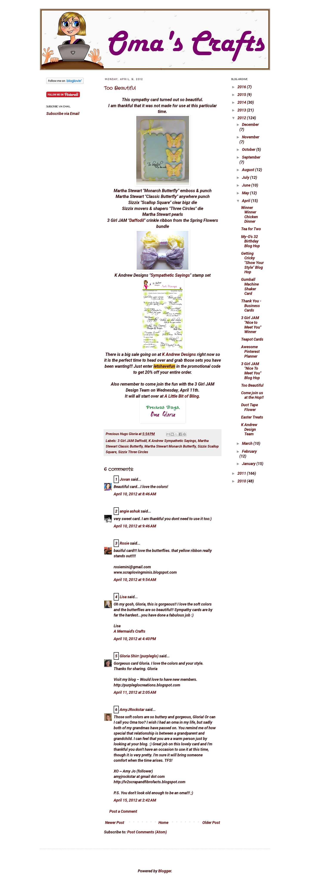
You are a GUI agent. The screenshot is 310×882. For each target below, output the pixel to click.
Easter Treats (252, 417)
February (249, 451)
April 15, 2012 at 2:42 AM (135, 800)
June (246, 185)
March (247, 443)
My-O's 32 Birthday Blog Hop (250, 241)
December (250, 124)
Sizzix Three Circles (133, 452)
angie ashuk (130, 511)
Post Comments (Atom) (147, 832)
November (250, 137)
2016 (242, 87)
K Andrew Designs (179, 354)
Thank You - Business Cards (251, 305)
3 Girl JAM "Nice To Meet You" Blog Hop (251, 370)
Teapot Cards (252, 339)
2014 (242, 102)
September (251, 157)
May (246, 193)
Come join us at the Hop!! (252, 395)
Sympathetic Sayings (170, 275)
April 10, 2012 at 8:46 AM (135, 494)
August (248, 169)
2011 (242, 473)
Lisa (123, 597)
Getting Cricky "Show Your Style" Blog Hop (252, 262)
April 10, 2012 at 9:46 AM (135, 526)
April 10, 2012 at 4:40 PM (135, 638)
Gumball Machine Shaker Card (250, 286)
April (246, 200)
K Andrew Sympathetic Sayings (172, 441)
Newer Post (114, 822)
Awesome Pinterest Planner (250, 351)
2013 (242, 110)
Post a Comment (123, 811)
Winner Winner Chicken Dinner (249, 214)
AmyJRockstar (132, 709)
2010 (242, 481)
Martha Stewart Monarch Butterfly (170, 446)
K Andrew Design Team (249, 429)
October (249, 149)
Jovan (125, 479)
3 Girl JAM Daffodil (132, 441)
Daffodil (136, 220)
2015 (242, 94)
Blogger (164, 871)
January (249, 463)
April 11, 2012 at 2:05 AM (135, 692)
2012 (242, 118)
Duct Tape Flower (249, 407)
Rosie (124, 543)
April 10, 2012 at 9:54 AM (135, 579)
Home (163, 822)
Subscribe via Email (62, 113)
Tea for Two (251, 229)
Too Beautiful (120, 88)
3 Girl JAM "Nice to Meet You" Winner (251, 324)
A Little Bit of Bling (181, 396)
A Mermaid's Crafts (129, 631)
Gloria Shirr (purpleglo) (139, 656)
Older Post (211, 822)
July (246, 177)
